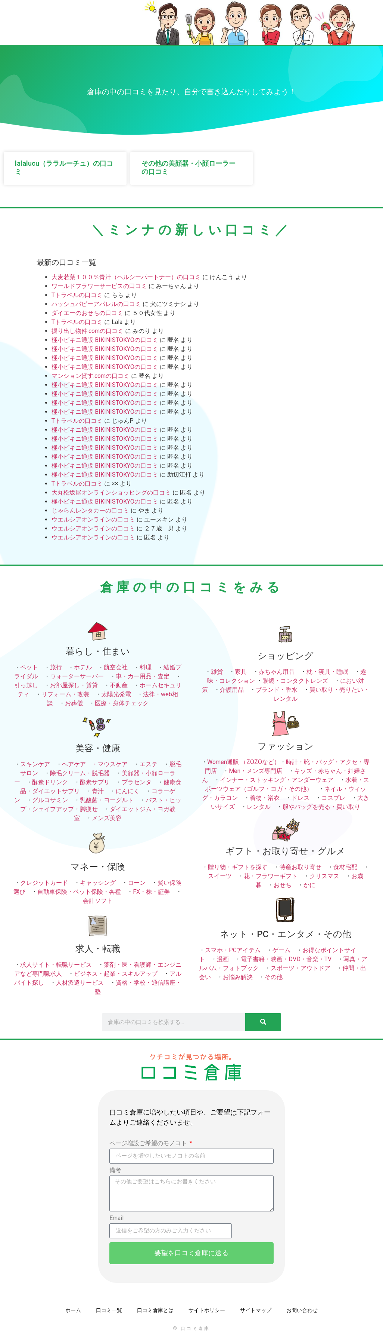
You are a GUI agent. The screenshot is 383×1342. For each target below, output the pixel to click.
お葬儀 (74, 703)
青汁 (98, 791)
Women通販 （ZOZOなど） (243, 761)
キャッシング (98, 882)
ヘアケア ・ (80, 764)
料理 (146, 667)
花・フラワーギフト (271, 876)
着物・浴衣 (265, 797)
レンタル (259, 806)
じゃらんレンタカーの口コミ (90, 510)
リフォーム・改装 (65, 694)
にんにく (128, 791)
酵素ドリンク (50, 782)
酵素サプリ (95, 782)
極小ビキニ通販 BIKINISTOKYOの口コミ (105, 339)
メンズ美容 (107, 818)
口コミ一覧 (109, 1310)
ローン (137, 882)
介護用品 (232, 689)
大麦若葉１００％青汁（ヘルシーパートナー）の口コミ (126, 277)
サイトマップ (255, 1310)
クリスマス (324, 876)
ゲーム (281, 950)
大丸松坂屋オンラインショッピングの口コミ (111, 492)
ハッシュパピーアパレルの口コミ (96, 304)
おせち (283, 885)
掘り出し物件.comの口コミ (88, 330)
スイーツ (220, 876)
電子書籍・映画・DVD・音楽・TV (286, 959)
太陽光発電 (116, 694)
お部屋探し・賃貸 (74, 685)
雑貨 (217, 671)
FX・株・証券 (151, 891)
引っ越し (26, 685)
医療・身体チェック (122, 703)
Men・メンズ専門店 (255, 770)
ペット (29, 667)
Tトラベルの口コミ (77, 295)
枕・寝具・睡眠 (327, 671)
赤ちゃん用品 (277, 671)
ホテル (83, 667)
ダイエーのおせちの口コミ (87, 313)
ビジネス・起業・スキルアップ (116, 973)
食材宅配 (345, 867)
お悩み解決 (238, 977)
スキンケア (35, 764)
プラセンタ (137, 782)
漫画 (223, 959)
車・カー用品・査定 (142, 676)
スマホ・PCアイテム (233, 950)
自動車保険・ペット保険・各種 (79, 891)
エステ (149, 764)
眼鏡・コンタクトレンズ (295, 680)
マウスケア (113, 764)
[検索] (263, 1022)
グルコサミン (50, 800)
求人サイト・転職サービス (56, 964)
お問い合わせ (302, 1310)
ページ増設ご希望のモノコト (149, 1143)
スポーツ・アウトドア (300, 968)
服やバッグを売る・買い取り (321, 806)
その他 (274, 977)
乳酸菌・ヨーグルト (107, 800)
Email (116, 1218)
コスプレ (333, 797)
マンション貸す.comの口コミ (91, 375)
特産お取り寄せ (300, 867)
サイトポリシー (207, 1310)
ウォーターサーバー (77, 676)
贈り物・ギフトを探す (238, 867)
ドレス (300, 797)
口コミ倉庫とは (155, 1310)
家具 (241, 671)
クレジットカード (44, 882)
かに (309, 885)
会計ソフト (98, 900)
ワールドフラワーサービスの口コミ (99, 286)
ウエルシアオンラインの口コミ (93, 519)
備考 (115, 1170)
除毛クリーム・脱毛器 (80, 773)
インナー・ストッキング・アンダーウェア (276, 779)
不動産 (119, 685)
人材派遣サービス (80, 982)
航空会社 (116, 667)
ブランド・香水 (277, 689)
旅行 (56, 667)
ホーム (73, 1310)
